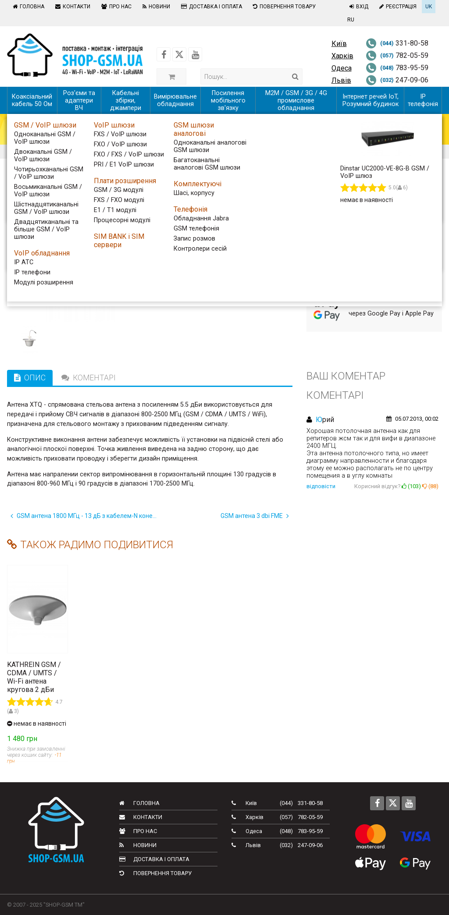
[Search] (295, 76)
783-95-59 (397, 67)
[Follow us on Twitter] (179, 54)
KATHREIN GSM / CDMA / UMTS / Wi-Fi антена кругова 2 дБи (34, 677)
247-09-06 (397, 79)
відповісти (320, 486)
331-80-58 (397, 43)
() (411, 486)
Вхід (357, 7)
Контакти (71, 7)
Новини (155, 7)
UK (428, 7)
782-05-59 (397, 55)
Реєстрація (397, 7)
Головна (27, 7)
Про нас (115, 7)
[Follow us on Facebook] (164, 54)
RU (350, 20)
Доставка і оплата (210, 7)
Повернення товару (283, 7)
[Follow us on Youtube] (195, 54)
